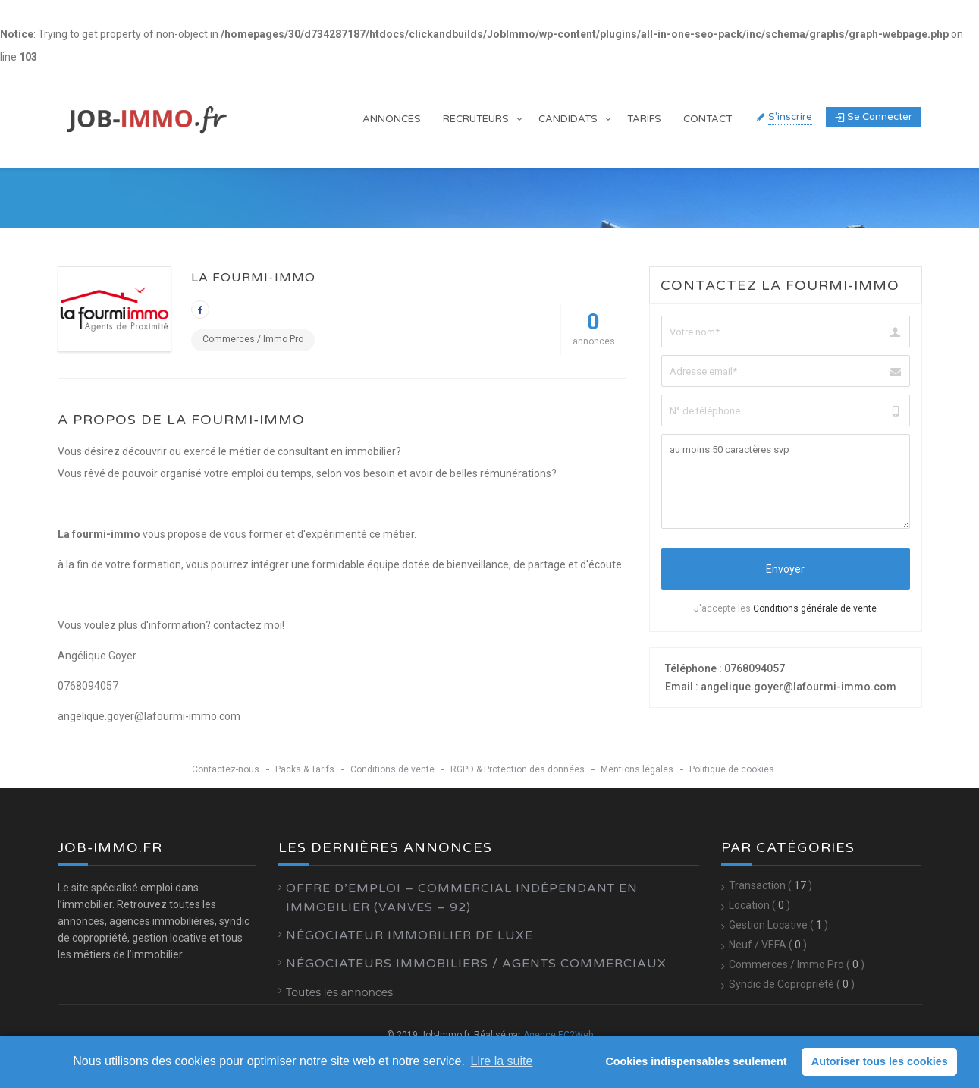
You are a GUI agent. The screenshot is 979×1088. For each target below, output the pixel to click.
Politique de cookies (731, 769)
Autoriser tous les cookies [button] (879, 1061)
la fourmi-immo (253, 277)
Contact (707, 119)
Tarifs (644, 119)
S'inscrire (790, 117)
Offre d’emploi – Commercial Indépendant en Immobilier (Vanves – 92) (462, 898)
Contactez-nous (225, 769)
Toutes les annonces (339, 992)
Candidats (568, 119)
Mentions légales (637, 769)
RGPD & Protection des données (517, 769)
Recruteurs (476, 119)
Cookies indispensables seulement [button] (695, 1061)
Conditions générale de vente (815, 608)
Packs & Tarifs (304, 769)
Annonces (391, 119)
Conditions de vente (392, 769)
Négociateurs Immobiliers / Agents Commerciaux (476, 963)
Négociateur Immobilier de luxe (409, 935)
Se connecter (873, 117)
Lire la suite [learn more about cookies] (502, 1061)
